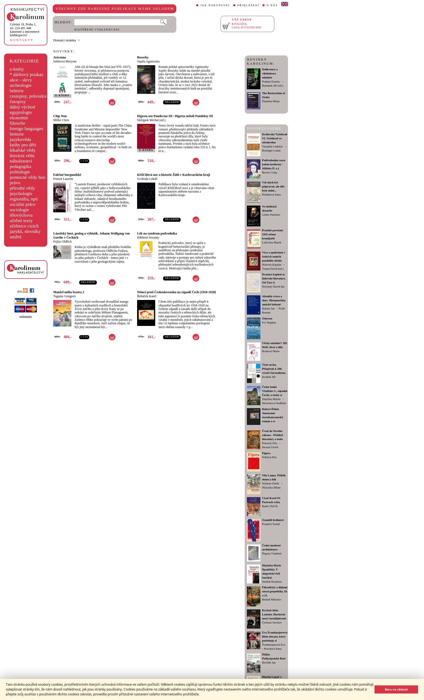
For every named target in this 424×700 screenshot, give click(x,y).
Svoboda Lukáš (147, 179)
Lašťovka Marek (271, 242)
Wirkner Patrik (270, 483)
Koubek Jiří (269, 376)
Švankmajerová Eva (273, 644)
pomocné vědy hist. (28, 177)
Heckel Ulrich (270, 447)
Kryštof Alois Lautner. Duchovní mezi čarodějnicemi (274, 614)
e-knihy (17, 69)
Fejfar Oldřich (62, 241)
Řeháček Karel (146, 296)
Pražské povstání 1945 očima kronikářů (272, 234)
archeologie (21, 85)
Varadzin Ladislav (272, 146)
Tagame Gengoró (64, 296)
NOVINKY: (64, 51)
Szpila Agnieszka (148, 61)
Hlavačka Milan (271, 487)
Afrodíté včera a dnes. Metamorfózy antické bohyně (274, 300)
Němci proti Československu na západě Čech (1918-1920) (176, 292)
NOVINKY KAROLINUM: (261, 61)
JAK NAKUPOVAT (215, 5)
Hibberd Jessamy (148, 237)
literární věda (22, 155)
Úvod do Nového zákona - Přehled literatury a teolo (272, 435)
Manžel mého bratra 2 (68, 292)
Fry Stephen (269, 322)
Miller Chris (61, 120)
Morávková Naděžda (274, 403)
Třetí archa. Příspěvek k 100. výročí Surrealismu (274, 368)
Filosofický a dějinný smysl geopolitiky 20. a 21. (275, 591)
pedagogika (20, 166)
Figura (266, 453)
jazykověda (20, 139)
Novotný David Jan (273, 286)
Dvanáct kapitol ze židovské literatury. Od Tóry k (274, 278)
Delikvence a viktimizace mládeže (270, 73)
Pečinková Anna (271, 194)
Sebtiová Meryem (65, 61)
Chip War (60, 116)
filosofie (17, 123)
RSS (22, 291)
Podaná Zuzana (271, 81)
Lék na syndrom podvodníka (157, 233)
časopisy (18, 101)
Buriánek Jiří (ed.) (272, 85)
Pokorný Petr (269, 443)
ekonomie (19, 117)
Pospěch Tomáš (271, 524)
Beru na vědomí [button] (396, 689)
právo (15, 182)
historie (17, 134)
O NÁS (272, 5)
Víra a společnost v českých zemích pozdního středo (273, 256)
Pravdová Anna (272, 648)
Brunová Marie (271, 351)
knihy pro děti (23, 144)
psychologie (21, 193)
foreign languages (26, 128)
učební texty (21, 220)
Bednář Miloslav (271, 599)
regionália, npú (24, 199)
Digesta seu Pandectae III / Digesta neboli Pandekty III (175, 116)
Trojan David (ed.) (272, 268)
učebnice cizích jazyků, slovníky (25, 228)
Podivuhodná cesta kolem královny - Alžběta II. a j (273, 164)
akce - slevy (21, 79)
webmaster (25, 316)
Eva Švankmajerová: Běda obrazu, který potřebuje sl (275, 636)
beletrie (17, 90)
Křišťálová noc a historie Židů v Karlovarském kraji (173, 175)
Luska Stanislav (271, 214)
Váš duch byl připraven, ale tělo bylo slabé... (273, 186)
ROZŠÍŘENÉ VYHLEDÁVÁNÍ (97, 29)
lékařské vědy (23, 150)
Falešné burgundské (67, 175)
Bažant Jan (268, 308)
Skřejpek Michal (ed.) (151, 120)
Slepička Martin (271, 399)
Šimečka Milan (271, 101)
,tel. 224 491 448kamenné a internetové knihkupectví (24, 29)
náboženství (21, 161)
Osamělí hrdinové (273, 520)
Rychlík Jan (269, 662)
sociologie (19, 209)
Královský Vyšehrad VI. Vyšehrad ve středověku (274, 138)
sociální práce (23, 204)
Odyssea (267, 318)
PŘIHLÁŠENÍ (248, 5)
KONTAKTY (22, 40)
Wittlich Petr (269, 457)
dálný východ (22, 107)
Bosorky (143, 57)
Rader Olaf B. (270, 506)
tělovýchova (21, 215)
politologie (20, 171)
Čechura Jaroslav (272, 622)
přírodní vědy (22, 188)
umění (15, 236)
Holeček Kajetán (271, 264)
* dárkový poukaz (26, 74)
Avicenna (59, 57)
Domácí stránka (64, 40)
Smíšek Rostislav (272, 581)
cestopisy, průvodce (28, 96)
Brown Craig (269, 172)
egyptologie (21, 112)
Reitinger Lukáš (271, 150)
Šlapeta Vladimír (271, 553)
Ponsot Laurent (63, 179)
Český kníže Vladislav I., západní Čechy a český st (274, 391)
